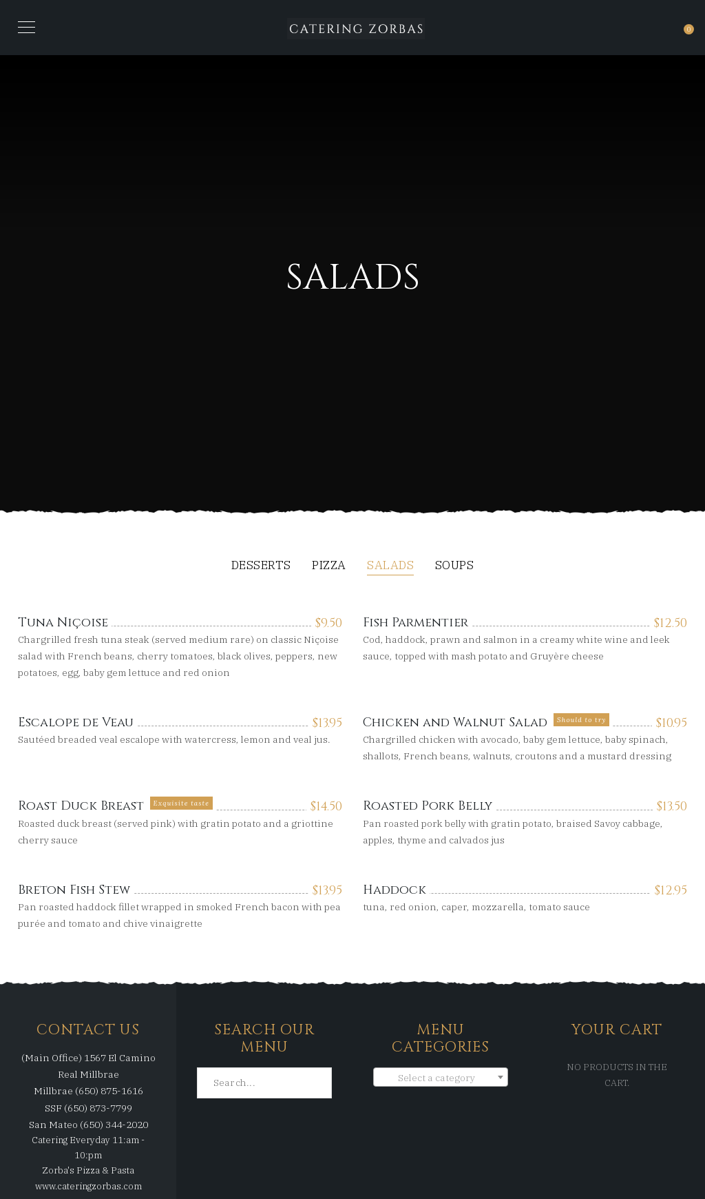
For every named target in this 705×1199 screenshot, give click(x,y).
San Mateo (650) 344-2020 (88, 1124)
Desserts (261, 566)
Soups (454, 566)
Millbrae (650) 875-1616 (88, 1091)
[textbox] (440, 1077)
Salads (390, 566)
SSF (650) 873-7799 (88, 1108)
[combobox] (440, 1077)
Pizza (329, 566)
